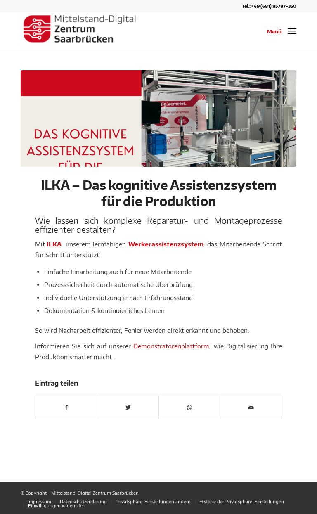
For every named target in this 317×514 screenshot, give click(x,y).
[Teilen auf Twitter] (127, 407)
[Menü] (292, 31)
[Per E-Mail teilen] (251, 407)
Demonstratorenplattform (171, 346)
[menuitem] (39, 502)
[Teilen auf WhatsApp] (189, 407)
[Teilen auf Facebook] (66, 407)
